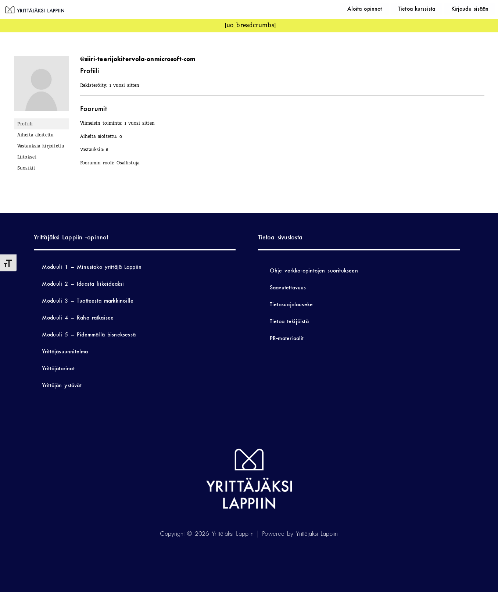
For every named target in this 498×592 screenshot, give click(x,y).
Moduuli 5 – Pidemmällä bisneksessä (89, 334)
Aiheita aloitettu (35, 135)
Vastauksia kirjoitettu (41, 146)
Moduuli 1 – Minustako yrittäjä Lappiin (91, 267)
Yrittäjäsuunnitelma (65, 351)
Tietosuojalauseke (291, 304)
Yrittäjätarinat (58, 368)
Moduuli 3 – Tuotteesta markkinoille (87, 300)
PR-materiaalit (287, 338)
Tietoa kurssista (429, 8)
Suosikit (26, 168)
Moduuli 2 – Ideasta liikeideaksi (83, 284)
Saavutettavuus (288, 287)
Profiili (25, 124)
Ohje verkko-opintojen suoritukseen (314, 270)
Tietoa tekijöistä (289, 321)
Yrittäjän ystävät (62, 385)
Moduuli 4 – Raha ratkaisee (78, 317)
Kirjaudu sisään (474, 8)
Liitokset (27, 157)
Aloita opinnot (385, 8)
